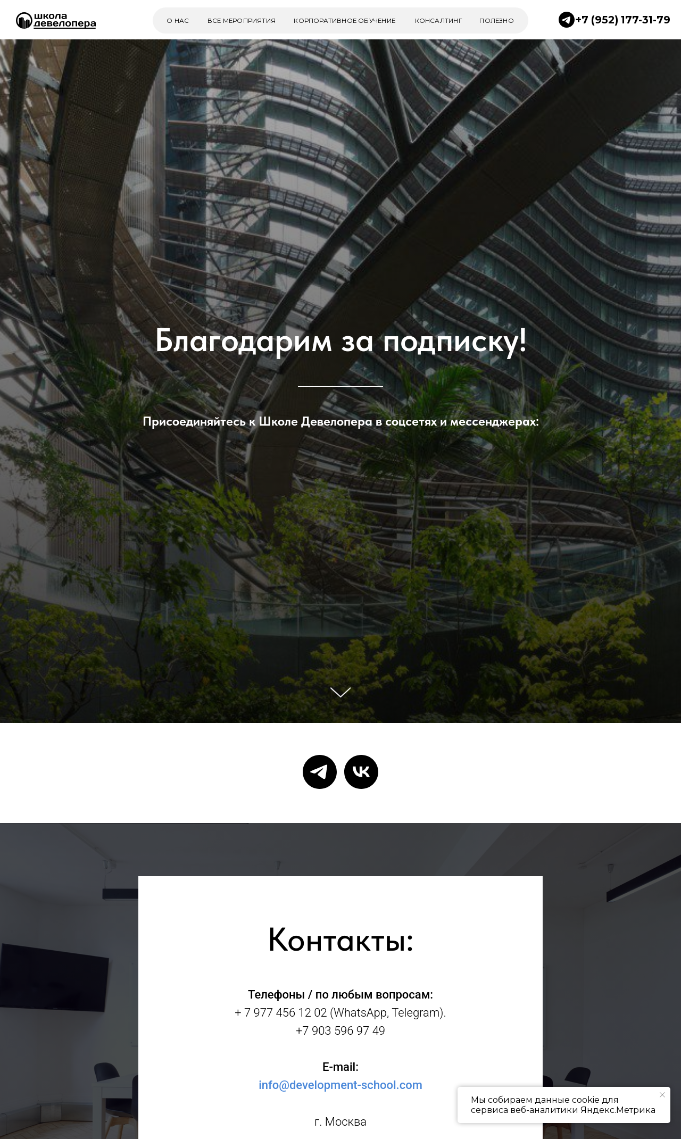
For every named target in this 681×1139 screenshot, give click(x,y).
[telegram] (320, 772)
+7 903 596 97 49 (340, 1030)
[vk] (361, 772)
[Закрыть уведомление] (662, 1095)
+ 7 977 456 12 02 (281, 1012)
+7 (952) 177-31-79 (622, 19)
